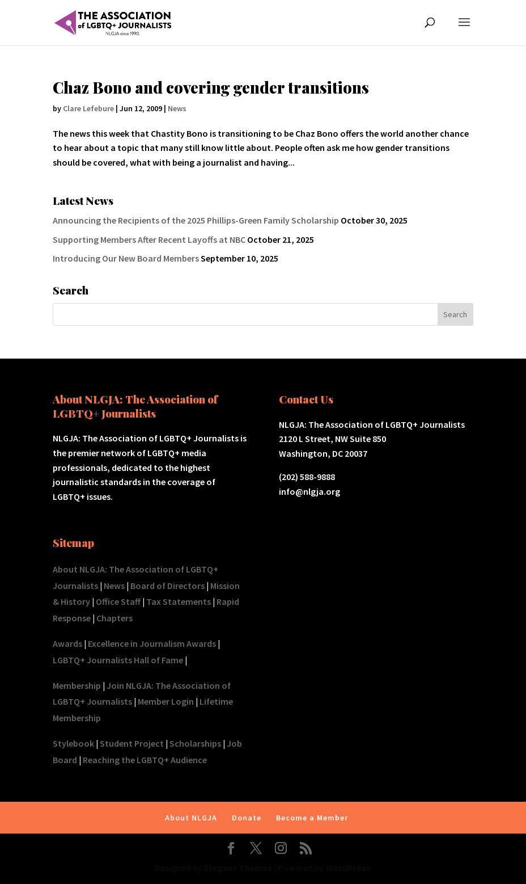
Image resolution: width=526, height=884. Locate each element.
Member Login (166, 701)
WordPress (348, 867)
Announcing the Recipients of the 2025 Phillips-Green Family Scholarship (196, 220)
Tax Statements (178, 601)
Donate (246, 818)
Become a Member (312, 818)
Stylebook (73, 743)
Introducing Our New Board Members (126, 258)
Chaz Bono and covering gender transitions (211, 87)
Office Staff (118, 601)
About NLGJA (191, 818)
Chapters (114, 618)
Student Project (132, 743)
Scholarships (195, 743)
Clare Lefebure (88, 108)
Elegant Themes (238, 867)
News (177, 108)
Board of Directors (167, 585)
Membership (77, 685)
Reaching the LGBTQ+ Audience (145, 759)
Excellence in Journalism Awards (152, 643)
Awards (67, 643)
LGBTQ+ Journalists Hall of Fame (118, 660)
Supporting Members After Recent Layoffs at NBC (149, 239)
